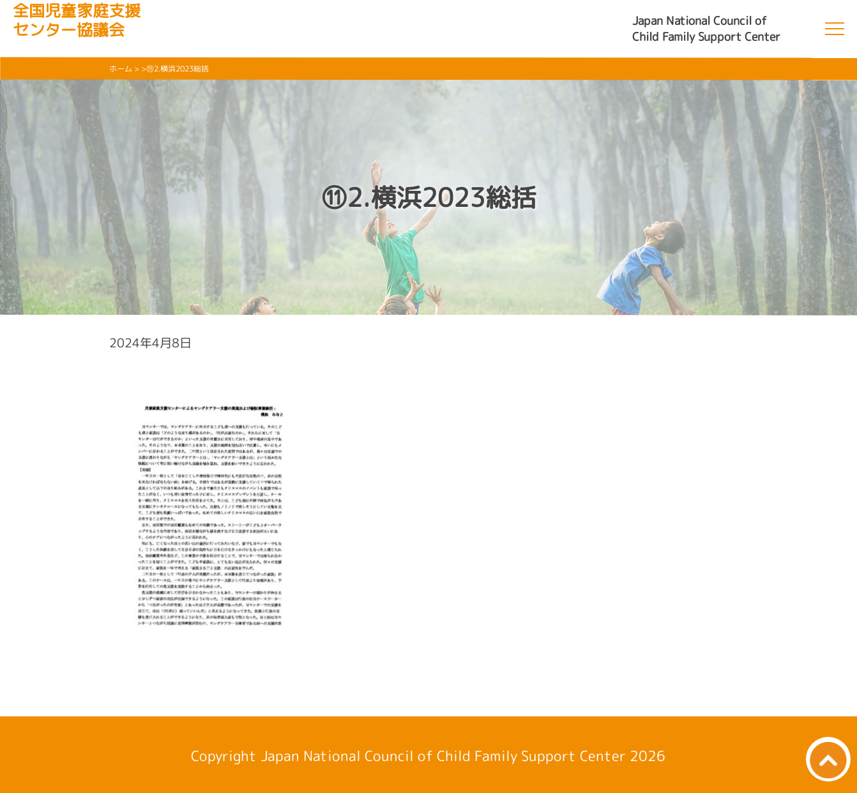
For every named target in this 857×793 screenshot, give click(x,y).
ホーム (120, 68)
